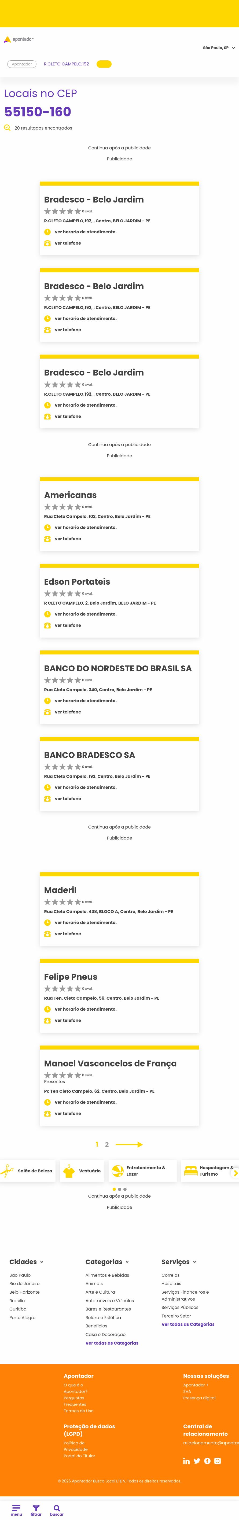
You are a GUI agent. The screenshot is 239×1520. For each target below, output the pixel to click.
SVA (187, 1391)
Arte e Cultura (100, 1292)
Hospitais (171, 1283)
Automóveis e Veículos (110, 1301)
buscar (57, 1511)
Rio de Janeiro (24, 1283)
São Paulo (20, 1275)
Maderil (60, 890)
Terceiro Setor (176, 1316)
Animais (94, 1283)
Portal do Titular (79, 1456)
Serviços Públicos (179, 1307)
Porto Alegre (22, 1318)
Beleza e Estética (103, 1318)
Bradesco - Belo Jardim (94, 199)
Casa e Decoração (106, 1334)
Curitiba (18, 1309)
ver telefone (68, 243)
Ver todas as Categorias (112, 1343)
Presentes (54, 1082)
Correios (170, 1275)
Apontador (22, 64)
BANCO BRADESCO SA (89, 755)
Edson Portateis (77, 582)
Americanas (70, 495)
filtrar (36, 1511)
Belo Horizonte (24, 1292)
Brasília (17, 1301)
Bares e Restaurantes (108, 1309)
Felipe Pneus (71, 977)
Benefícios (96, 1326)
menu (16, 1511)
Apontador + (196, 1385)
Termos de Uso (79, 1411)
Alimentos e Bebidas (107, 1275)
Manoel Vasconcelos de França (110, 1063)
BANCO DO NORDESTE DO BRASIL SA (118, 668)
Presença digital (199, 1398)
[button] (117, 1189)
